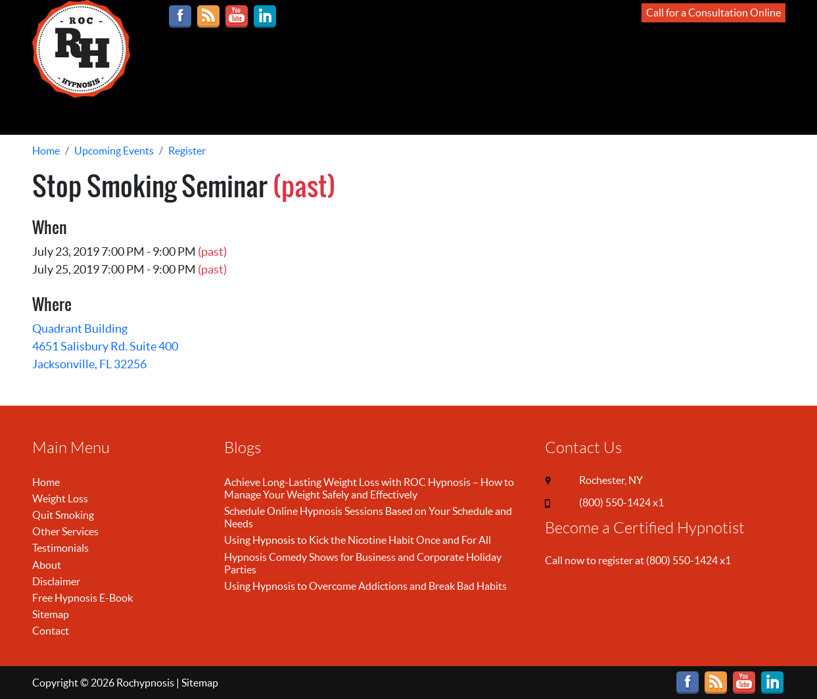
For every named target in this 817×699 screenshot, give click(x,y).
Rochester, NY (611, 480)
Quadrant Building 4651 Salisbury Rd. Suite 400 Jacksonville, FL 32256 (105, 346)
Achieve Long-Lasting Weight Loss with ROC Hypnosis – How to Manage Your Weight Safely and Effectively (369, 488)
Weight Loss (60, 498)
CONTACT (523, 115)
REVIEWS (468, 115)
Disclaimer (56, 581)
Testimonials (60, 548)
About (46, 565)
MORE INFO (408, 115)
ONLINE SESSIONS (74, 115)
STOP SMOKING (241, 115)
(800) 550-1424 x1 (621, 502)
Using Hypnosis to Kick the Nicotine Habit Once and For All (357, 540)
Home (46, 482)
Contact (50, 631)
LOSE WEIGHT (160, 115)
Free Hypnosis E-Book (82, 598)
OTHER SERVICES (330, 115)
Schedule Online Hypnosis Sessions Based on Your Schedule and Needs (368, 517)
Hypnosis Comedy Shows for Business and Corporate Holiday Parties (363, 563)
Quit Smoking (63, 515)
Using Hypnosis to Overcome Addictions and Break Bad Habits (365, 586)
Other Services (65, 531)
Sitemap (50, 614)
